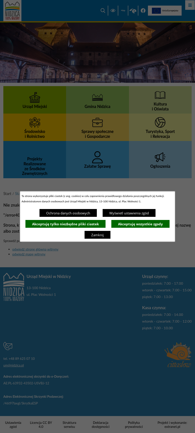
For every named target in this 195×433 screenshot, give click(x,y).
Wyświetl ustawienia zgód (129, 213)
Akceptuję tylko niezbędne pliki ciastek (65, 224)
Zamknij (97, 235)
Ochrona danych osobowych (68, 213)
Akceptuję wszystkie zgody (140, 224)
